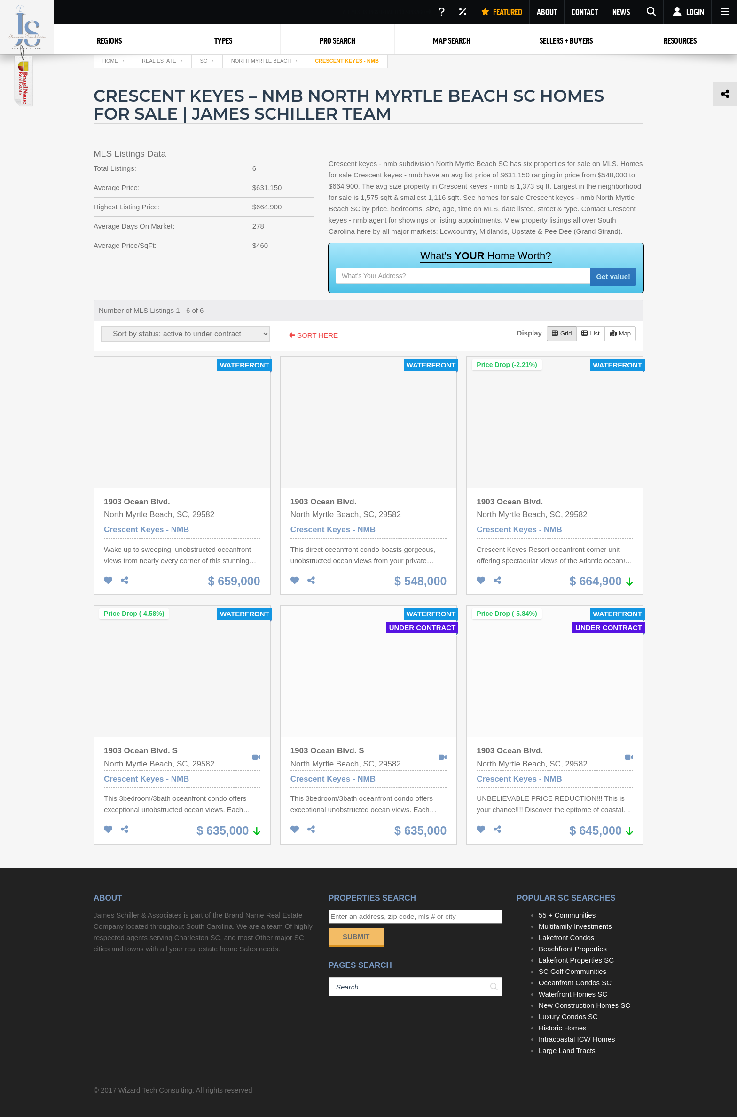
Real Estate (159, 61)
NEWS (621, 11)
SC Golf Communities (572, 971)
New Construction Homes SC (584, 1005)
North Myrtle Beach (261, 61)
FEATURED (501, 11)
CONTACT (585, 11)
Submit (356, 937)
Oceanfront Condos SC (575, 983)
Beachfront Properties (573, 949)
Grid (562, 333)
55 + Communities (567, 915)
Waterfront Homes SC (573, 994)
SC (203, 61)
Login (687, 11)
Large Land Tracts (567, 1050)
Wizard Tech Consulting (155, 1090)
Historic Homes (563, 1028)
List (590, 333)
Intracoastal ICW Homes (577, 1039)
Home (110, 61)
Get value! (613, 276)
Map (620, 333)
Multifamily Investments (575, 926)
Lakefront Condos (566, 937)
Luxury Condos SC (568, 1017)
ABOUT (547, 11)
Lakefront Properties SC (576, 960)
